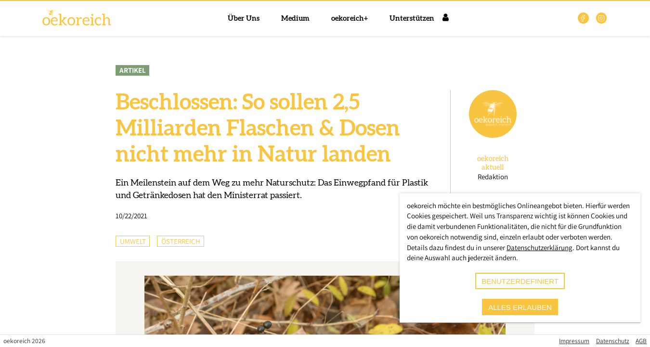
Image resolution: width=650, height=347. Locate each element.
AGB (641, 340)
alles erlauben (520, 307)
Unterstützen (412, 18)
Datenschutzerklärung (539, 247)
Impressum (574, 340)
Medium (295, 18)
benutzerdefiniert (520, 281)
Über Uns (244, 18)
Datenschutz (612, 340)
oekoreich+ (349, 18)
